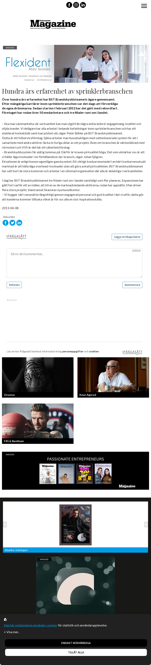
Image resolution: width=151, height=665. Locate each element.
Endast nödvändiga (76, 643)
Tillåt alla (76, 652)
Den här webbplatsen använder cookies (30, 625)
